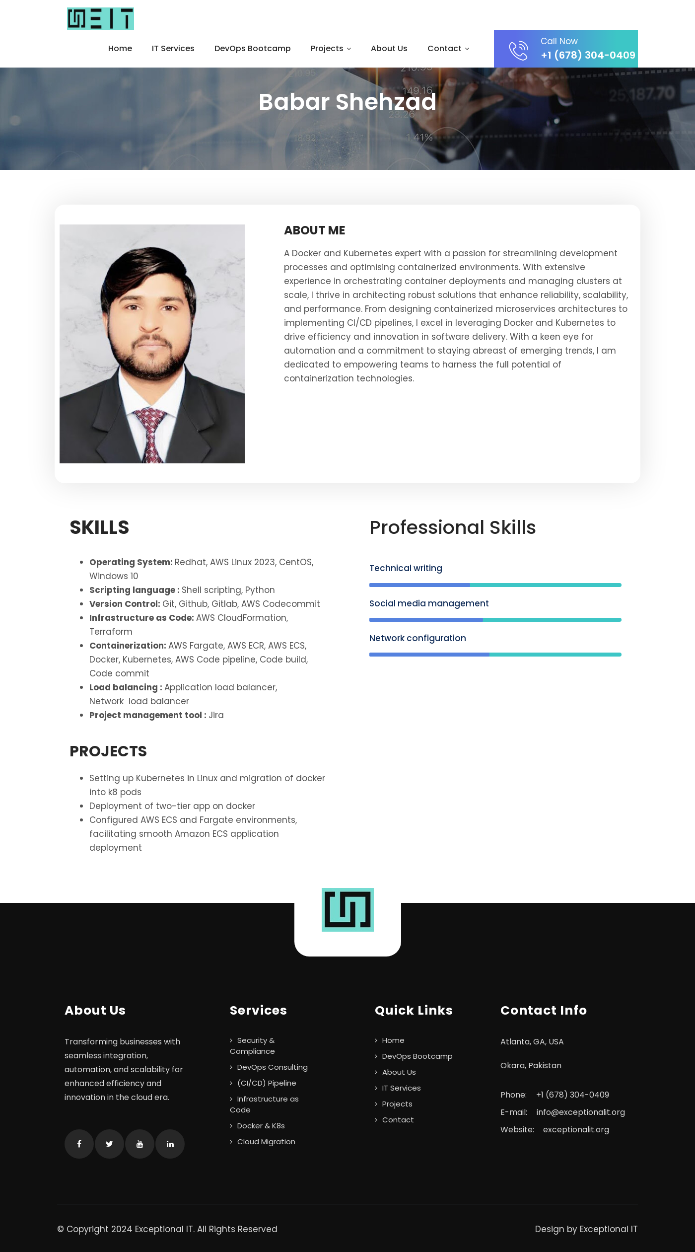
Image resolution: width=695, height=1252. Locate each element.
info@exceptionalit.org (581, 1112)
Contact (448, 48)
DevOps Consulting (272, 1067)
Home (120, 48)
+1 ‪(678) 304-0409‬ (573, 48)
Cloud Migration (266, 1141)
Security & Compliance (252, 1045)
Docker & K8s (261, 1125)
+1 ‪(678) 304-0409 (572, 1095)
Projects (331, 48)
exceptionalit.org (576, 1129)
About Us (389, 48)
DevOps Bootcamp (252, 48)
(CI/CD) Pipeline (266, 1083)
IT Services (173, 48)
